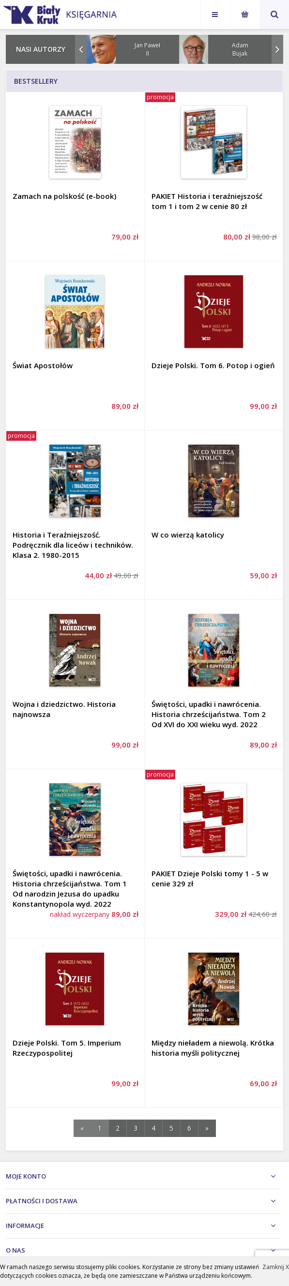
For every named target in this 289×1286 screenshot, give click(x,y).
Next (277, 49)
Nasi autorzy (40, 49)
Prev (81, 49)
